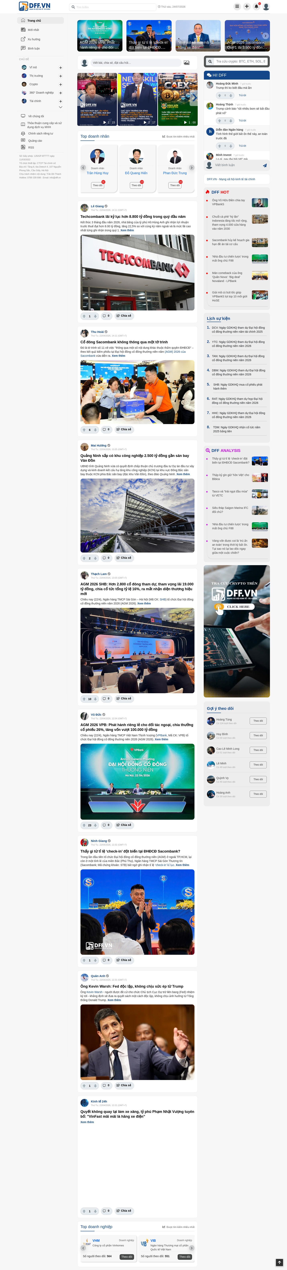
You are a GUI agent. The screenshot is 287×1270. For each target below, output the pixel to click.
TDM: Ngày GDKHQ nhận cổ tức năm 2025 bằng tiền (236, 429)
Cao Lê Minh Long (227, 748)
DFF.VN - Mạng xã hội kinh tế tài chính (231, 179)
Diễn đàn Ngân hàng (229, 129)
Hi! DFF (216, 75)
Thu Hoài (97, 331)
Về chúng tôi (36, 116)
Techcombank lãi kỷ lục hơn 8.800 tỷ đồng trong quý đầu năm (133, 217)
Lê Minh (221, 763)
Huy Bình (222, 734)
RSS (31, 147)
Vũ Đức (96, 714)
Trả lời (242, 95)
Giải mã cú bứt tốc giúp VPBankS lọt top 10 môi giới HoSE (229, 296)
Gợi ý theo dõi (220, 708)
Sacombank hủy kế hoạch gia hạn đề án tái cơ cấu (230, 242)
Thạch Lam (99, 574)
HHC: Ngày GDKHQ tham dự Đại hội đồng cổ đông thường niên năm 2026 (238, 415)
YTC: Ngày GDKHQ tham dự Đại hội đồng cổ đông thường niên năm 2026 (238, 344)
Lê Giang (98, 206)
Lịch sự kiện (218, 318)
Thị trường (36, 75)
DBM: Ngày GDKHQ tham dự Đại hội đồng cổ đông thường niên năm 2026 (238, 372)
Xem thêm (127, 230)
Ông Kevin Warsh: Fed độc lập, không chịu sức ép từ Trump (131, 986)
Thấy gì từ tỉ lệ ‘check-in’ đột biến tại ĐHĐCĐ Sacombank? (148, 47)
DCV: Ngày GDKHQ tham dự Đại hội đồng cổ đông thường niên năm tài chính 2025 (238, 329)
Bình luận (34, 48)
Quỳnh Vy (222, 778)
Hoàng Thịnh (224, 104)
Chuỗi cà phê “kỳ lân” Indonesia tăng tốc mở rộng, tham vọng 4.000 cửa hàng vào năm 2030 (229, 222)
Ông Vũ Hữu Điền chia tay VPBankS (228, 202)
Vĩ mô (33, 67)
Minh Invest (223, 155)
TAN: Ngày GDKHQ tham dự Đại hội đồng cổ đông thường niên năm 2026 (238, 358)
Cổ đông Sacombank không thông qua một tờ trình (124, 342)
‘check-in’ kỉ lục (164, 865)
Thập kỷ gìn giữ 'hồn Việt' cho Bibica (230, 477)
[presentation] (81, 35)
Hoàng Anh (223, 792)
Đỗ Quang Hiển (136, 173)
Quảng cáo (35, 140)
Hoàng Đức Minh (227, 83)
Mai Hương (98, 445)
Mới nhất (33, 29)
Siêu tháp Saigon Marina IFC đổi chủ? (230, 509)
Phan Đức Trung (175, 173)
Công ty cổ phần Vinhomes (108, 1245)
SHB (163, 599)
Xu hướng (34, 39)
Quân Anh (98, 976)
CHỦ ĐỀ (24, 59)
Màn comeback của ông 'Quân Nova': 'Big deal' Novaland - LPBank (227, 277)
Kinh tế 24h (99, 1101)
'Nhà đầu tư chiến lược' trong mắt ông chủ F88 (230, 258)
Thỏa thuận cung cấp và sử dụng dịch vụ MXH (44, 125)
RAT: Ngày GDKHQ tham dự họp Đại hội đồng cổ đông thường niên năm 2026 (237, 400)
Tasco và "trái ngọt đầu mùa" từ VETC (230, 493)
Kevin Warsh (94, 992)
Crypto (34, 84)
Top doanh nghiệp (96, 1227)
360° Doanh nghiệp (42, 92)
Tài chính (35, 101)
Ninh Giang (99, 841)
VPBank (162, 735)
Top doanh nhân (94, 136)
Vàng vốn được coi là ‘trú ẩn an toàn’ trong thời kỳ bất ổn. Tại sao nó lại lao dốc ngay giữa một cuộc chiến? (230, 546)
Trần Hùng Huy (97, 173)
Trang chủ (34, 20)
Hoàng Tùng (224, 719)
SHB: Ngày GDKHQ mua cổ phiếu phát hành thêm (237, 386)
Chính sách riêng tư (40, 133)
